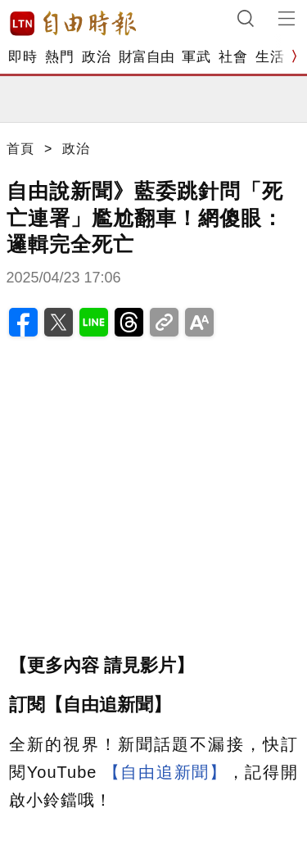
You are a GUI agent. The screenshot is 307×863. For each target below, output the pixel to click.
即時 (22, 57)
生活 (269, 57)
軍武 (196, 57)
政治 (96, 57)
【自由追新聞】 (165, 772)
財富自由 (146, 57)
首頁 (20, 149)
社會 (233, 57)
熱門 (59, 57)
